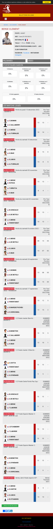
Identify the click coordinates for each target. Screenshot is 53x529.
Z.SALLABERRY (14, 125)
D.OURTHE (12, 489)
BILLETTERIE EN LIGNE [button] (26, 15)
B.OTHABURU (14, 499)
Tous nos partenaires (26, 521)
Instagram (18, 55)
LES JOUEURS (13, 25)
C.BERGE (12, 130)
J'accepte (47, 2)
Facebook (26, 53)
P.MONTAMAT (14, 223)
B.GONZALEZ (13, 210)
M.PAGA (12, 183)
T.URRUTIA (13, 188)
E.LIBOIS (12, 159)
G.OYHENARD (13, 375)
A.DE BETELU (13, 214)
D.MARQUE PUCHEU (16, 307)
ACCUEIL (6, 25)
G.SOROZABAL (14, 312)
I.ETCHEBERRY (14, 427)
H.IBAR (11, 153)
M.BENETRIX (13, 331)
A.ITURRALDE (14, 133)
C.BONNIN (12, 121)
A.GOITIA (12, 363)
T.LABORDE (13, 408)
